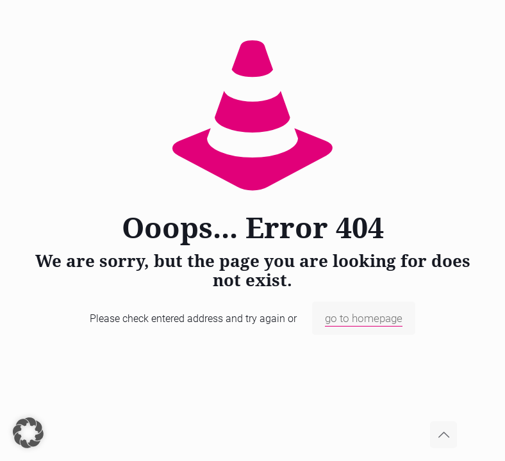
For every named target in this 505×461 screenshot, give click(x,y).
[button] (28, 433)
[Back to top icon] (443, 434)
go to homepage (363, 318)
